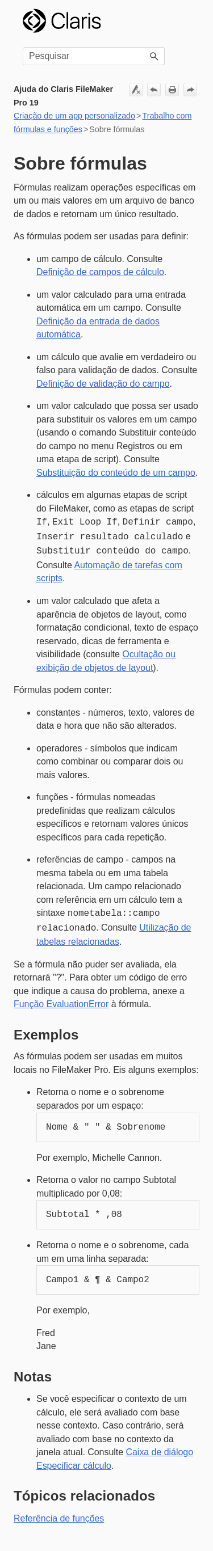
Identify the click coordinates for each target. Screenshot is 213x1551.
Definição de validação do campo (103, 383)
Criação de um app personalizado (74, 115)
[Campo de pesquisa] (94, 56)
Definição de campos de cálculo (100, 272)
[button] (154, 56)
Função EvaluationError (61, 998)
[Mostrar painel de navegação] (184, 21)
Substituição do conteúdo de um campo (115, 472)
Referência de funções (59, 1513)
